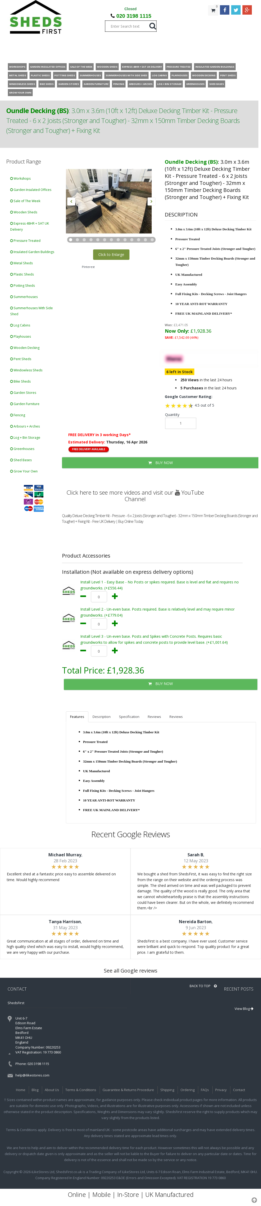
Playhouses (20, 336)
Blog (35, 1089)
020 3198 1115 (133, 16)
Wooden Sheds (23, 212)
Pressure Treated (25, 240)
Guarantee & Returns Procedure (128, 1089)
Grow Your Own (24, 471)
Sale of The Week (25, 201)
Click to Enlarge (111, 254)
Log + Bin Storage (25, 437)
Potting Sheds (22, 285)
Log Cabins (20, 325)
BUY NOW (160, 462)
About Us (52, 1089)
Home (20, 1089)
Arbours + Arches (25, 426)
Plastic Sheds (22, 274)
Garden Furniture (24, 404)
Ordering (187, 1089)
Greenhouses (22, 449)
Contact (239, 1089)
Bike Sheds (20, 381)
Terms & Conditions (80, 1089)
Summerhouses (24, 297)
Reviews (154, 716)
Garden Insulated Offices (30, 190)
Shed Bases (21, 460)
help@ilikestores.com (32, 1075)
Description (102, 716)
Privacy (221, 1089)
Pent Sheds (20, 359)
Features (77, 716)
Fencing (17, 415)
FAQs (205, 1089)
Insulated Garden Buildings (32, 252)
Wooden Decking (24, 348)
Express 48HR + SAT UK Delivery (29, 226)
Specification (129, 716)
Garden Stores (23, 392)
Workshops (20, 178)
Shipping (167, 1089)
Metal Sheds (21, 263)
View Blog (244, 1008)
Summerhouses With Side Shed (31, 311)
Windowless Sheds (26, 370)
